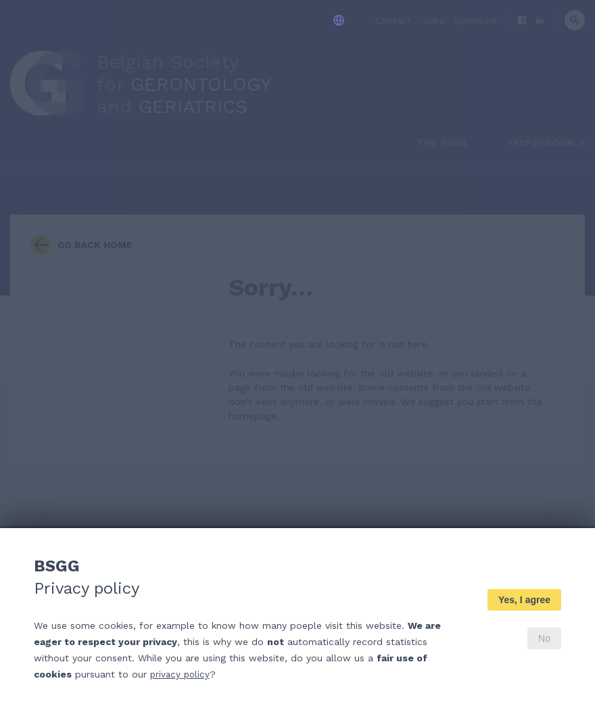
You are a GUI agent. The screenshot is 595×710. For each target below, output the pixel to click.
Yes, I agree (524, 599)
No (544, 638)
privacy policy (181, 674)
